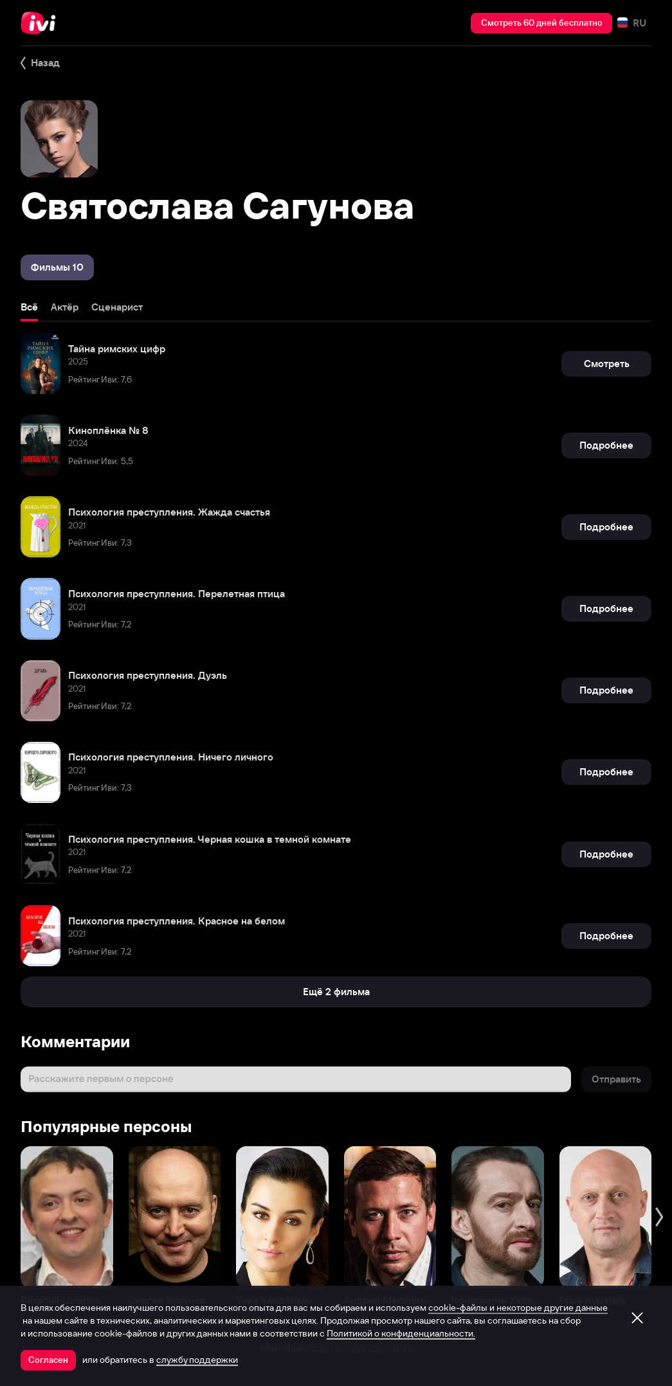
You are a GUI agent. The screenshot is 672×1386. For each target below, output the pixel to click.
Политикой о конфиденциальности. (401, 1333)
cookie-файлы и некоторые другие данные (518, 1307)
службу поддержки (197, 1359)
